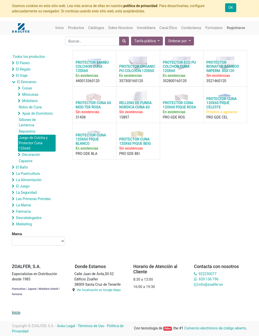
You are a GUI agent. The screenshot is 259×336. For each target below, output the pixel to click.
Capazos (25, 161)
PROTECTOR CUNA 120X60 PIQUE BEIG (135, 141)
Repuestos (27, 131)
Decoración (31, 155)
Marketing (24, 224)
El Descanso (26, 82)
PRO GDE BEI (129, 154)
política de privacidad (140, 6)
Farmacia (23, 211)
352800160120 (175, 81)
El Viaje (22, 76)
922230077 (208, 274)
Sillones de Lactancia (27, 122)
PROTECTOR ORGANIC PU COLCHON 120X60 (137, 68)
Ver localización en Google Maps (99, 290)
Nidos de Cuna (30, 107)
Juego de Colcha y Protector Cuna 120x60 (33, 143)
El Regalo (23, 69)
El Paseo (23, 63)
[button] (179, 41)
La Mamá (23, 205)
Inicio (16, 312)
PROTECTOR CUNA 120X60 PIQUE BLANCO (91, 139)
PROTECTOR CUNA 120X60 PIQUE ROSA (179, 105)
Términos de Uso (91, 326)
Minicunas (30, 94)
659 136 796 (208, 279)
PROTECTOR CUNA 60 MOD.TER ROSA (93, 105)
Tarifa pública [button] (145, 41)
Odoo (167, 328)
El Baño (22, 167)
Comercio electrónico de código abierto (215, 328)
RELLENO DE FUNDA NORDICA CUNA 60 (135, 105)
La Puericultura (28, 174)
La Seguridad (26, 192)
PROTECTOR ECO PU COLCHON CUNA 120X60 (179, 66)
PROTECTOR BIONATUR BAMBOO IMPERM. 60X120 (222, 66)
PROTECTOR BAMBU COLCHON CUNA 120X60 (92, 66)
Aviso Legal (66, 326)
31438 (80, 117)
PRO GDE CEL (217, 117)
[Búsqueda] (124, 41)
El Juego (23, 186)
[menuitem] (59, 28)
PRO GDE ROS (174, 117)
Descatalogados (28, 218)
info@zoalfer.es (210, 284)
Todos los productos (29, 57)
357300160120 (131, 81)
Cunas (27, 88)
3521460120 (216, 81)
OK (230, 8)
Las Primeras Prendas (33, 199)
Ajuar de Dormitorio (37, 113)
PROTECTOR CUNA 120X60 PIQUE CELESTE (221, 103)
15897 (124, 117)
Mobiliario (30, 101)
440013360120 (87, 81)
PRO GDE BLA (86, 154)
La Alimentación (28, 180)
